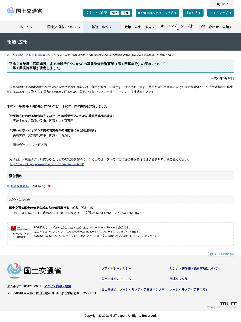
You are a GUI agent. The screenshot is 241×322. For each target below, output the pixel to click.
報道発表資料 (43, 55)
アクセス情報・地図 (57, 287)
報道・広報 (24, 55)
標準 (115, 13)
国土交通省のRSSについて (119, 280)
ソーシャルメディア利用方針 (189, 290)
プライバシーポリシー (116, 270)
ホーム (11, 55)
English (220, 3)
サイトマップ (219, 12)
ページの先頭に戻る (220, 256)
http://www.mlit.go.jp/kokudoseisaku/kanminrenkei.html (46, 164)
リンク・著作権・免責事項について (194, 270)
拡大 (126, 13)
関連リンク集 (179, 280)
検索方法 (191, 12)
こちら (135, 235)
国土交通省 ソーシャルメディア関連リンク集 (133, 290)
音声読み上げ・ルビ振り (159, 12)
